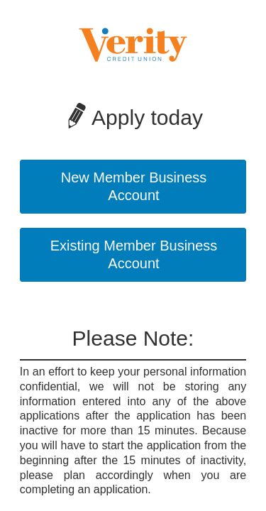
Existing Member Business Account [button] (134, 254)
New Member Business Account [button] (134, 186)
